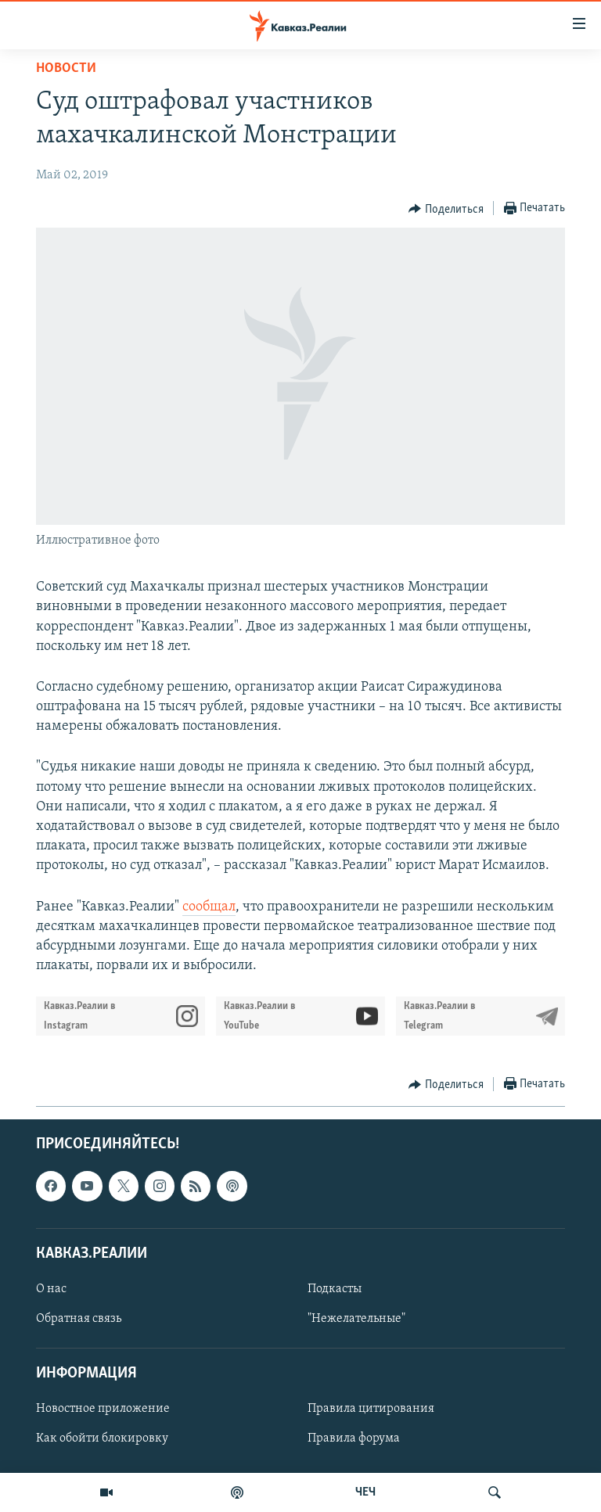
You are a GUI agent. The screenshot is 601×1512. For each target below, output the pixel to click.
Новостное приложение (103, 1409)
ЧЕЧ (365, 1492)
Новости (66, 68)
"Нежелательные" (356, 1319)
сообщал (209, 907)
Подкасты (335, 1289)
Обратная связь (78, 1319)
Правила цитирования (371, 1409)
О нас (51, 1289)
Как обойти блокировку (102, 1439)
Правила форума (354, 1439)
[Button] (446, 208)
